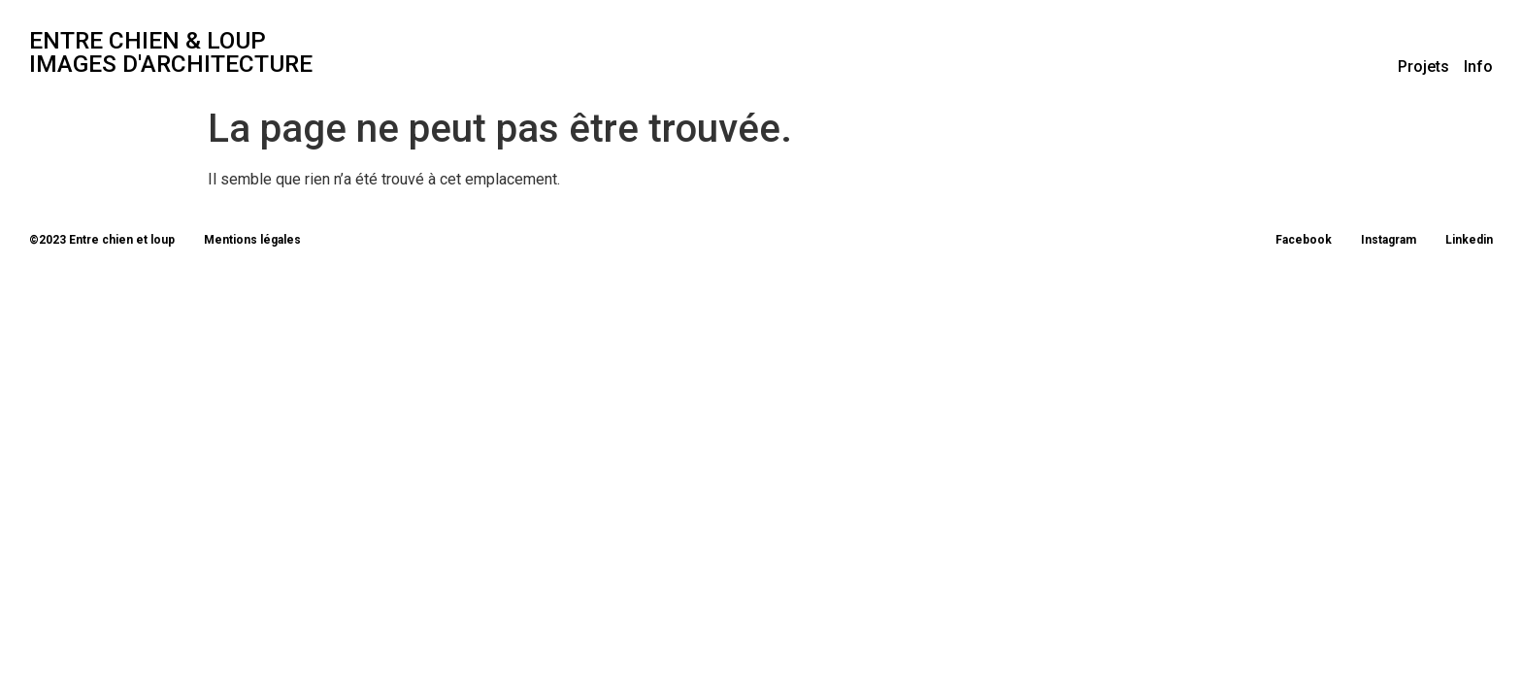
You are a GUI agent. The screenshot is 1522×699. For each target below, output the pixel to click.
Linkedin (1469, 240)
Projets (1423, 66)
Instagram (1388, 240)
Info (1478, 66)
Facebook (1303, 240)
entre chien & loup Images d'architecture (171, 52)
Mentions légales (252, 240)
